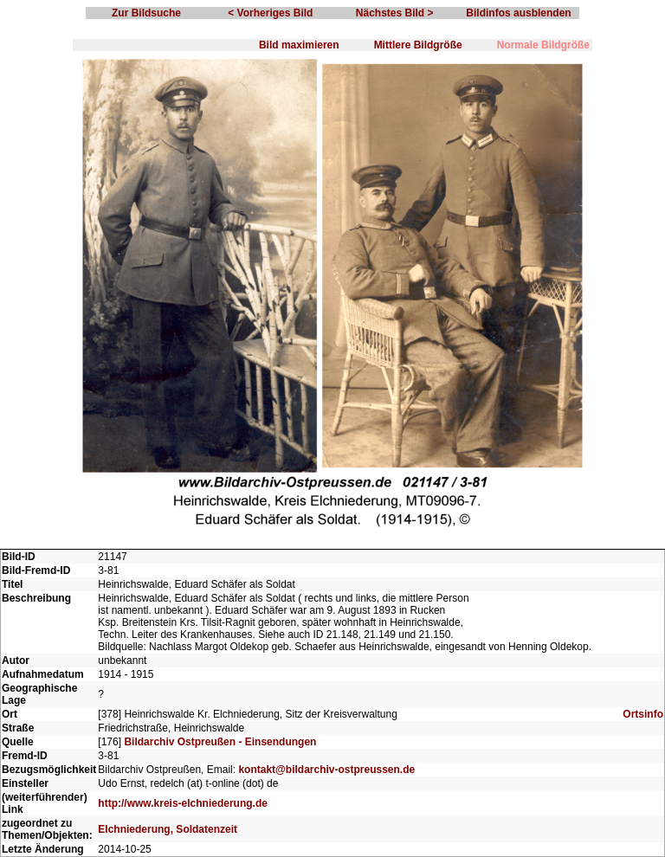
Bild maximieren (299, 45)
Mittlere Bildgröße (418, 45)
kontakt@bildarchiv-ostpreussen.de (326, 770)
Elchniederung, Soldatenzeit (167, 829)
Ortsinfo (643, 714)
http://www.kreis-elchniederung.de (183, 803)
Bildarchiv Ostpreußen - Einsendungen (220, 742)
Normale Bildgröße (543, 45)
